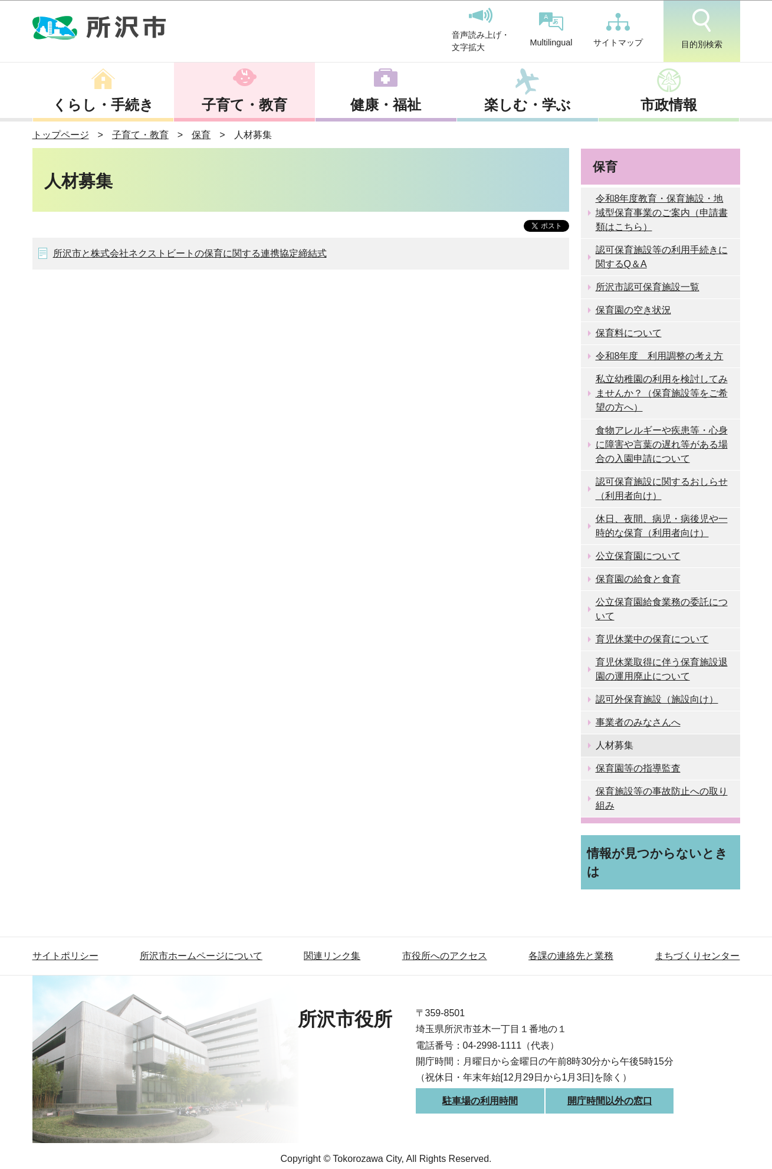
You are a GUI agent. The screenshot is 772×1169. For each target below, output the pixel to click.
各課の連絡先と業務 (570, 956)
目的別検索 (701, 29)
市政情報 (668, 105)
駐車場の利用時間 (480, 1101)
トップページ (60, 135)
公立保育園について (638, 556)
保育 (201, 135)
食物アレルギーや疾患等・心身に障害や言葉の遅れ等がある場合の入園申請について (662, 444)
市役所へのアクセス (444, 956)
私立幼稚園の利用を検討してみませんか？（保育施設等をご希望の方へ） (662, 393)
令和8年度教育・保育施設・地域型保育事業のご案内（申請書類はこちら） (662, 212)
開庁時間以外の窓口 (609, 1101)
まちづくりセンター (697, 956)
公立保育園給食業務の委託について (662, 609)
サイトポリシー (65, 956)
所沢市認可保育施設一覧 (647, 287)
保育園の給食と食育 (638, 579)
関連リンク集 (332, 956)
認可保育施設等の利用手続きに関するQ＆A (662, 257)
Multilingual (551, 29)
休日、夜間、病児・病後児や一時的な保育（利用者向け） (662, 526)
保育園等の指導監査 (638, 768)
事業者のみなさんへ (638, 722)
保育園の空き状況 (633, 310)
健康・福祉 (385, 105)
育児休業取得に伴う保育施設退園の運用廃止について (662, 669)
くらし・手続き (103, 105)
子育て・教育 (244, 105)
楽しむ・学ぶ (527, 105)
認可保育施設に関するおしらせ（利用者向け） (662, 489)
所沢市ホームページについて (201, 956)
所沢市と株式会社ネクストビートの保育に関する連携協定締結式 (190, 253)
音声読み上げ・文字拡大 (481, 30)
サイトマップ (618, 30)
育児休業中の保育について (652, 639)
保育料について (629, 333)
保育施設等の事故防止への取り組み (662, 798)
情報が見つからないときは (657, 862)
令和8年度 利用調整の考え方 (660, 356)
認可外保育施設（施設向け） (657, 699)
